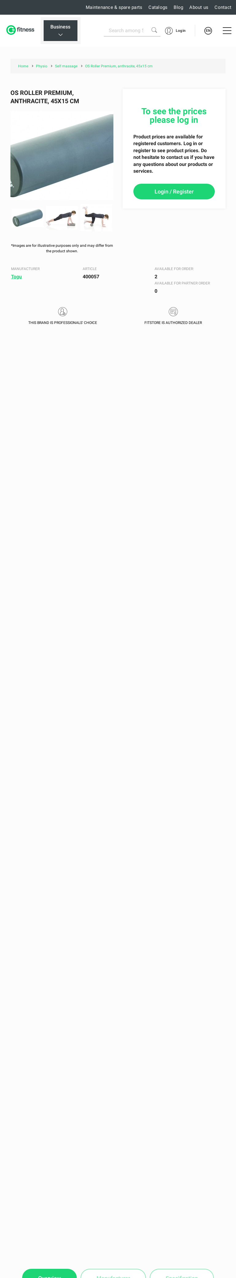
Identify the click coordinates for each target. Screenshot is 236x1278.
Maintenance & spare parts (114, 7)
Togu (16, 277)
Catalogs (157, 7)
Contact (222, 7)
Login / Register (174, 191)
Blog (178, 7)
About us (198, 7)
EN (208, 30)
